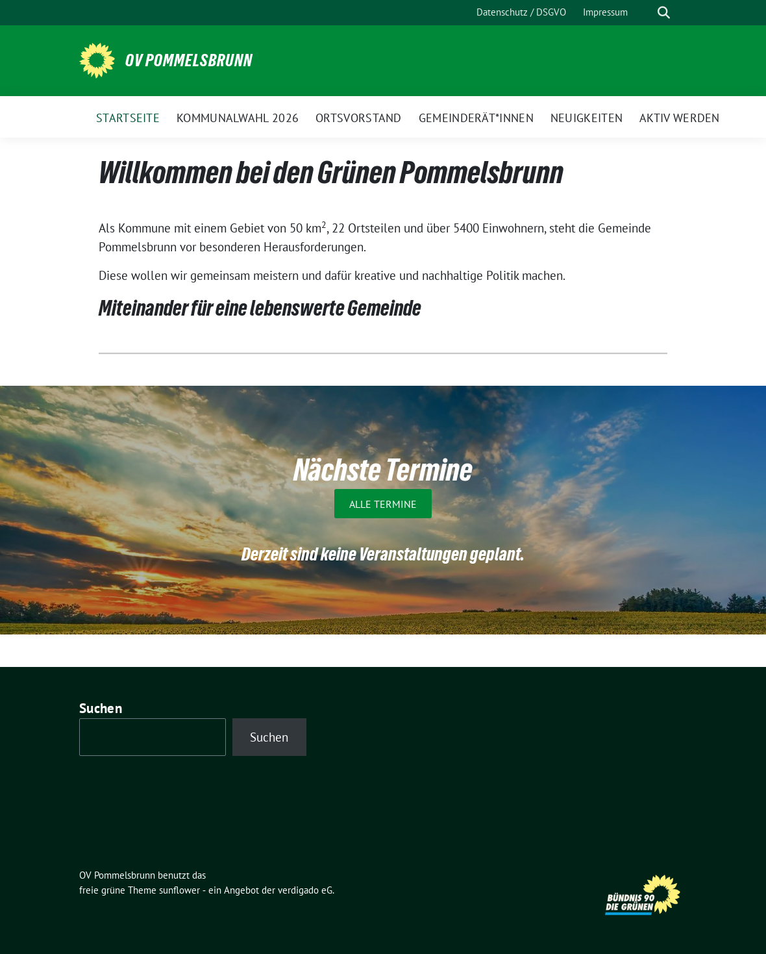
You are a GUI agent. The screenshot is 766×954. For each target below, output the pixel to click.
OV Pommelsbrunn (189, 60)
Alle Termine (383, 503)
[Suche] (645, 12)
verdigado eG (305, 890)
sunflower (179, 890)
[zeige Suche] (663, 12)
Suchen (100, 708)
